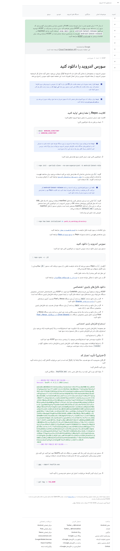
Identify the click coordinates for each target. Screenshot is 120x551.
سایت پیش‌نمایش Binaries (62, 301)
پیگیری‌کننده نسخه (24, 546)
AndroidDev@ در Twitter (50, 529)
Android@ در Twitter (51, 525)
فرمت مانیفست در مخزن (45, 230)
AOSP (81, 58)
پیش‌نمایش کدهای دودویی (80, 536)
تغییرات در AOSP (61, 36)
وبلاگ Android (53, 532)
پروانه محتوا (49, 497)
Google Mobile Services (21, 539)
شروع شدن (68, 58)
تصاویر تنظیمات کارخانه (81, 539)
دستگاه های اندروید (51, 14)
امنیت (91, 14)
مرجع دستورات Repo (43, 234)
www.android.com (22, 536)
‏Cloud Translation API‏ (45, 49)
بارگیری (85, 532)
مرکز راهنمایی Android (22, 525)
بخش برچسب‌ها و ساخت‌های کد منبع (48, 177)
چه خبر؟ (114, 14)
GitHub (85, 546)
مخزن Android (83, 525)
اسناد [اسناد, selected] (99, 3)
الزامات (86, 529)
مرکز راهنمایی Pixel (23, 529)
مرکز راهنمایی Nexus (23, 532)
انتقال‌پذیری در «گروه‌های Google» (47, 546)
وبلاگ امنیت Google (52, 536)
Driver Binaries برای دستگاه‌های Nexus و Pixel (30, 315)
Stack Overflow (23, 543)
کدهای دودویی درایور (81, 543)
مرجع (26, 14)
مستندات (114, 9)
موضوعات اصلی (79, 14)
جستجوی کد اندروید (83, 3)
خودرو (36, 14)
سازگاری (65, 14)
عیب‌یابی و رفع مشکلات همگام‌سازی (43, 277)
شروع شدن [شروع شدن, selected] (102, 14)
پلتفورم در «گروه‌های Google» (49, 539)
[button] (107, 18)
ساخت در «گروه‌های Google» (49, 543)
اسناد (75, 58)
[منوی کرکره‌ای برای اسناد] (95, 2)
